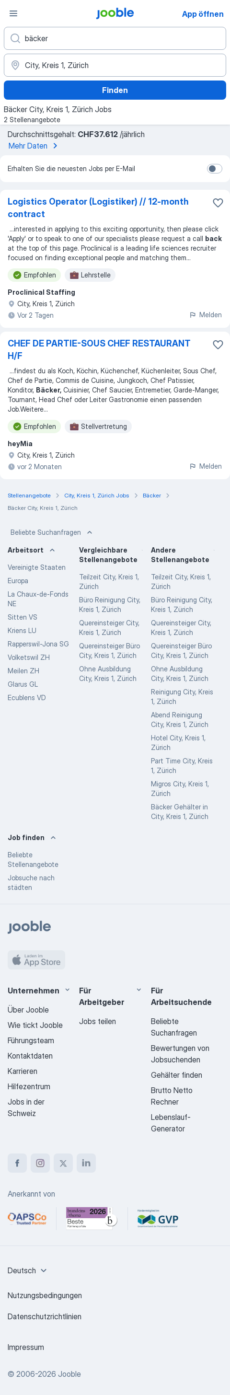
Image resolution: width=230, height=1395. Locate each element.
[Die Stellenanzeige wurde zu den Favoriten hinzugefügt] (218, 203)
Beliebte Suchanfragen (52, 532)
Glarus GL (23, 684)
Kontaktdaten (30, 1056)
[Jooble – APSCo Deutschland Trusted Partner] (27, 1218)
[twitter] (63, 1163)
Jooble (69, 1374)
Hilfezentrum (29, 1086)
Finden (115, 90)
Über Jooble (28, 1010)
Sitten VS (22, 617)
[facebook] (17, 1163)
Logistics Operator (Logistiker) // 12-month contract (98, 207)
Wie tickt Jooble (35, 1025)
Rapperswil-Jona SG (38, 644)
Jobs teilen (97, 1021)
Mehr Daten (35, 145)
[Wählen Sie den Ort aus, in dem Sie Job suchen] (115, 65)
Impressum (26, 1347)
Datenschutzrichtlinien (44, 1316)
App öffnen (203, 14)
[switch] (214, 168)
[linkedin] (86, 1163)
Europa (18, 580)
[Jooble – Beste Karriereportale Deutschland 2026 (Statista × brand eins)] (92, 1218)
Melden (205, 315)
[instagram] (40, 1163)
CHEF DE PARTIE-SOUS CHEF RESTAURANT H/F (99, 349)
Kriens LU (22, 630)
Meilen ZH (23, 671)
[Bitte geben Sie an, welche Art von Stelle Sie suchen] (115, 38)
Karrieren (22, 1071)
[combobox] (28, 1270)
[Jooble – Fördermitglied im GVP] (158, 1218)
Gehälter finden (176, 1075)
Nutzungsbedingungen (45, 1295)
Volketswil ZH (29, 657)
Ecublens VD (27, 697)
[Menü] (13, 13)
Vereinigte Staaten (37, 567)
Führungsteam (31, 1040)
